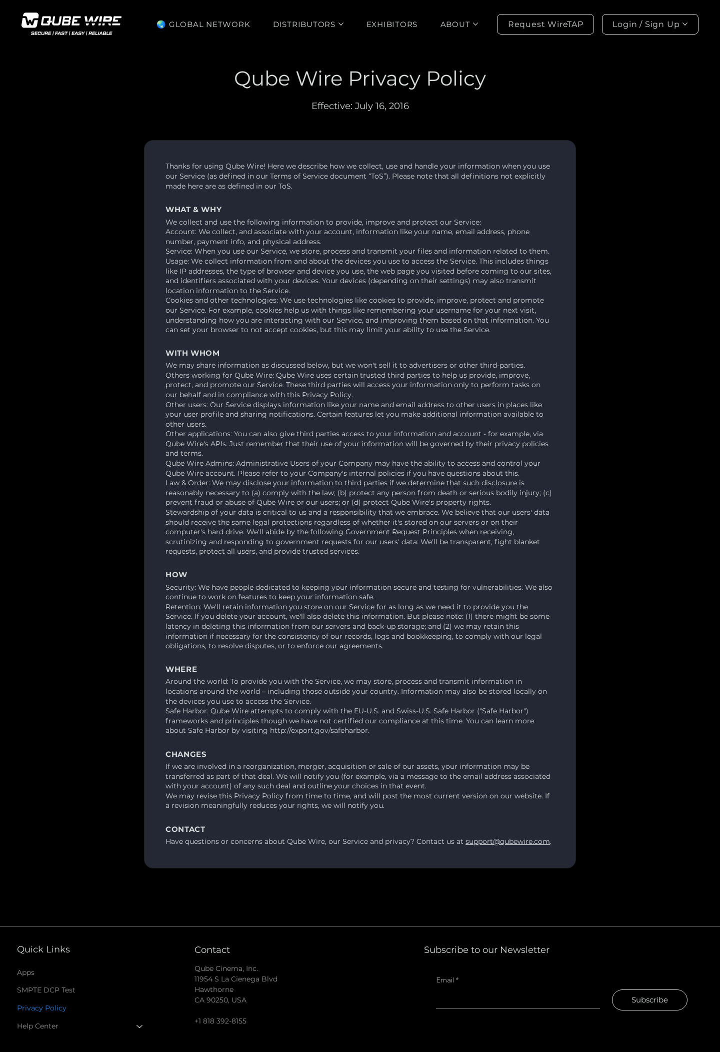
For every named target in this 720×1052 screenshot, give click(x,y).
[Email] (515, 998)
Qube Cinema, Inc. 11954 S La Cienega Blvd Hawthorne (236, 979)
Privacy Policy (41, 1007)
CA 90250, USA (220, 999)
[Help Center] (140, 1026)
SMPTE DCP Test (46, 989)
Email (447, 980)
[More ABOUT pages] (475, 24)
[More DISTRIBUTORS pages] (341, 24)
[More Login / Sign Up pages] (685, 24)
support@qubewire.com (508, 841)
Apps (25, 972)
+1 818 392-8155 (220, 1020)
